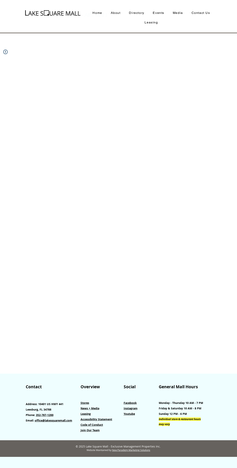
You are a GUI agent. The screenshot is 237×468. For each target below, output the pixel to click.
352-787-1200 (44, 415)
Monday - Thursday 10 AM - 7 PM (181, 403)
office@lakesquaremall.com (53, 420)
